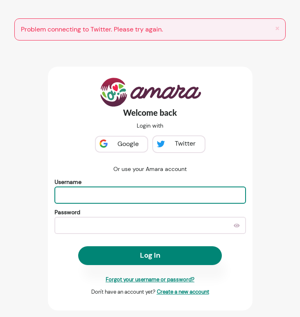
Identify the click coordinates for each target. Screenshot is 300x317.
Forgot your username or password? (150, 279)
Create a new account (183, 291)
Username (67, 182)
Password (67, 212)
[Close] (277, 28)
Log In (150, 255)
